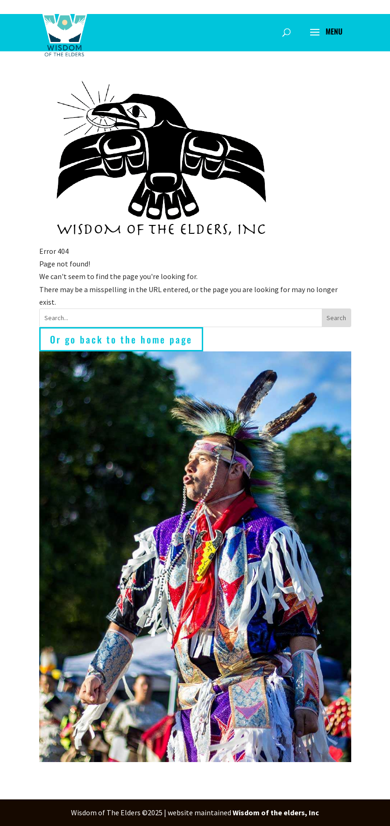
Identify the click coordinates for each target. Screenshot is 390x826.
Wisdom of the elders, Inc (276, 812)
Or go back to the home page (121, 339)
